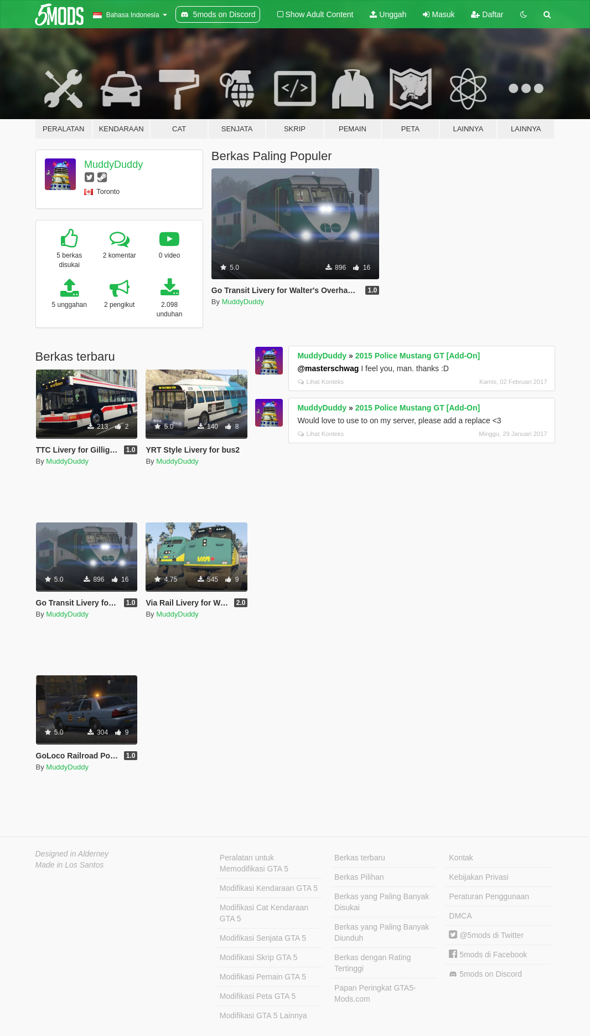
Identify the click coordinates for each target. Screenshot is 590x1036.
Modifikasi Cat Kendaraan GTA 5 (264, 913)
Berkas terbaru (359, 857)
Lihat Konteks (321, 381)
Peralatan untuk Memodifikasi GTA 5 (254, 863)
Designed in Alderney (72, 853)
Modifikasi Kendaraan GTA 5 (269, 888)
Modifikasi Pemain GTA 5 (263, 976)
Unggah (388, 14)
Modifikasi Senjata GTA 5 (263, 938)
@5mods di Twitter (486, 935)
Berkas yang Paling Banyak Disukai (381, 902)
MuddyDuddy (113, 164)
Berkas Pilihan (359, 877)
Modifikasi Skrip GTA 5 (259, 957)
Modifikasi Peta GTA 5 (258, 996)
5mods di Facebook (488, 955)
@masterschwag (328, 368)
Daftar (487, 14)
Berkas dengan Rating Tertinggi (372, 963)
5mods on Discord (485, 974)
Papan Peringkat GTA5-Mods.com (375, 993)
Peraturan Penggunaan (489, 896)
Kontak (461, 857)
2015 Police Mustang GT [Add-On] (417, 355)
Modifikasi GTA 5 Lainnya (263, 1015)
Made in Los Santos (69, 864)
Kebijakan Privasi (478, 877)
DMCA (460, 915)
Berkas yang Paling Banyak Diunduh (381, 932)
